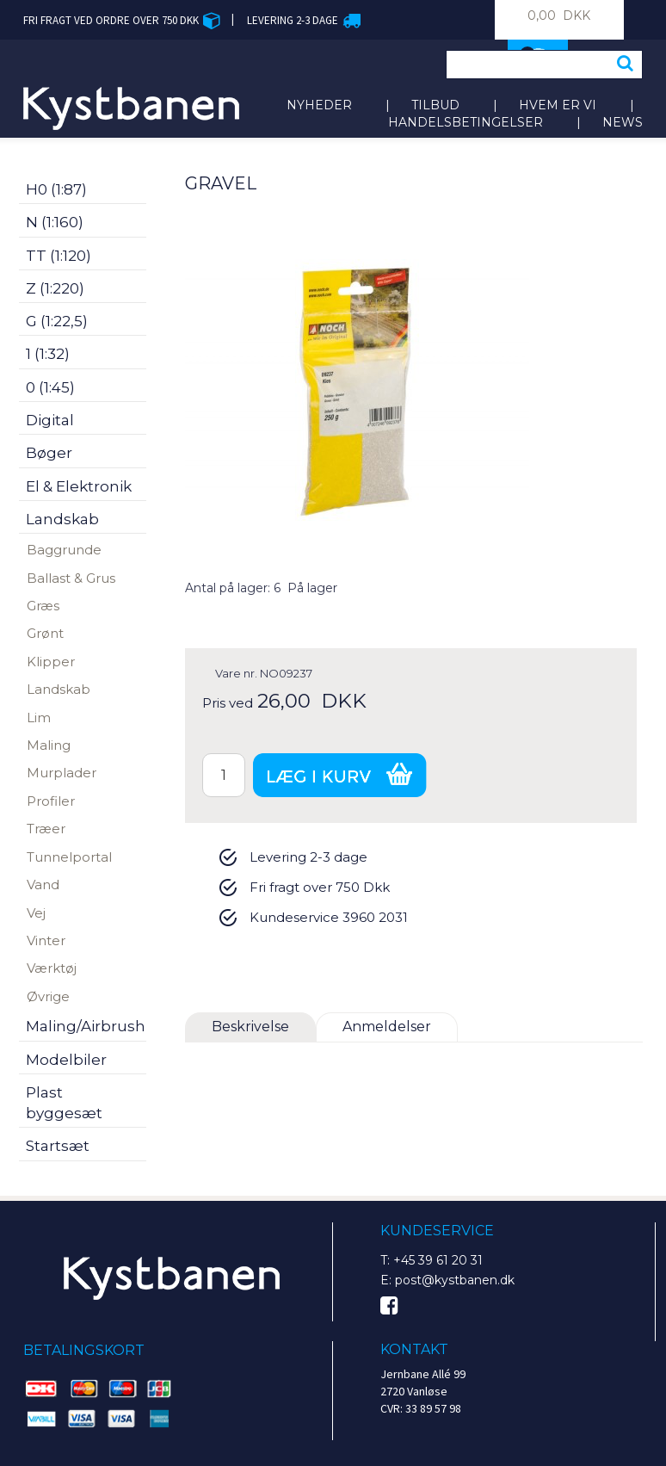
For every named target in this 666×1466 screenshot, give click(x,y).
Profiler (51, 801)
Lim (39, 717)
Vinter (46, 940)
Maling (49, 745)
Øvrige (48, 996)
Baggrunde (64, 549)
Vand (43, 884)
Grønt (45, 633)
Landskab (58, 689)
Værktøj (52, 968)
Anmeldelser (386, 1026)
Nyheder (319, 105)
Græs (43, 605)
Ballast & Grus (71, 578)
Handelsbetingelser (465, 122)
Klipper (51, 661)
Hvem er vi (557, 105)
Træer (46, 828)
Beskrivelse (250, 1026)
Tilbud (435, 105)
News (622, 122)
